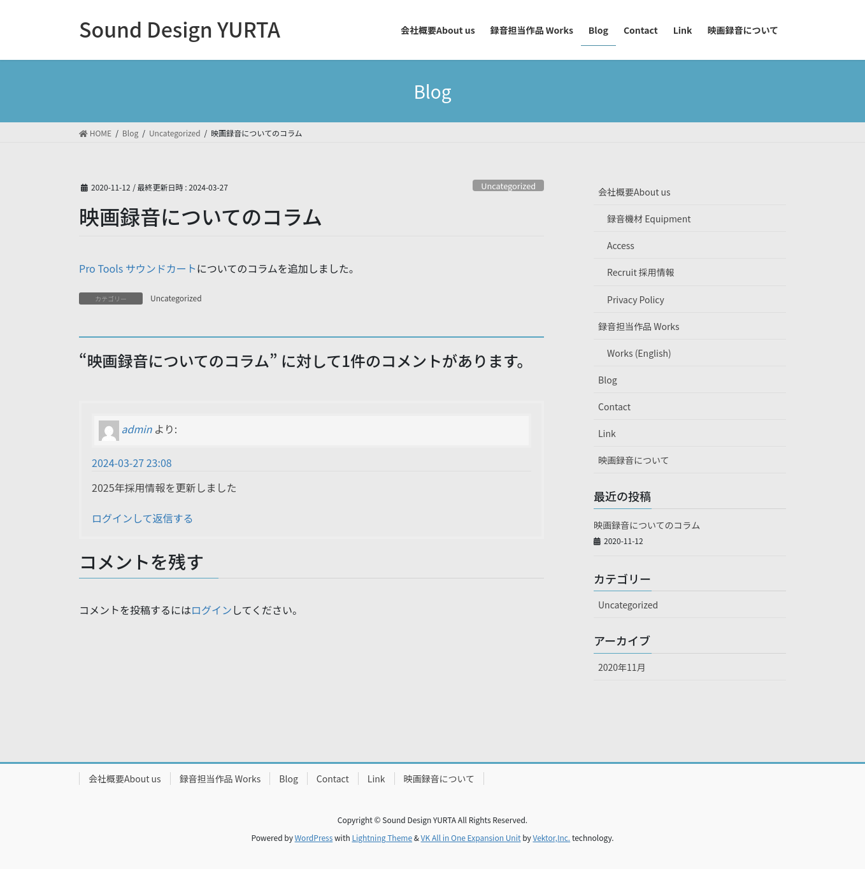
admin (137, 428)
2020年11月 (622, 667)
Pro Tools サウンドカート (138, 268)
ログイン (211, 609)
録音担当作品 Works (639, 326)
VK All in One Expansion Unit (471, 837)
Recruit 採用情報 (641, 272)
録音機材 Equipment (648, 218)
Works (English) (639, 353)
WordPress (314, 837)
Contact (614, 406)
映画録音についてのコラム (647, 525)
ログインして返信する (143, 518)
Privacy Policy (635, 299)
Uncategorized (508, 186)
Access (620, 245)
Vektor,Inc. (551, 837)
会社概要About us (634, 191)
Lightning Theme (382, 837)
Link (607, 433)
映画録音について (633, 460)
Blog (607, 379)
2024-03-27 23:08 (132, 462)
